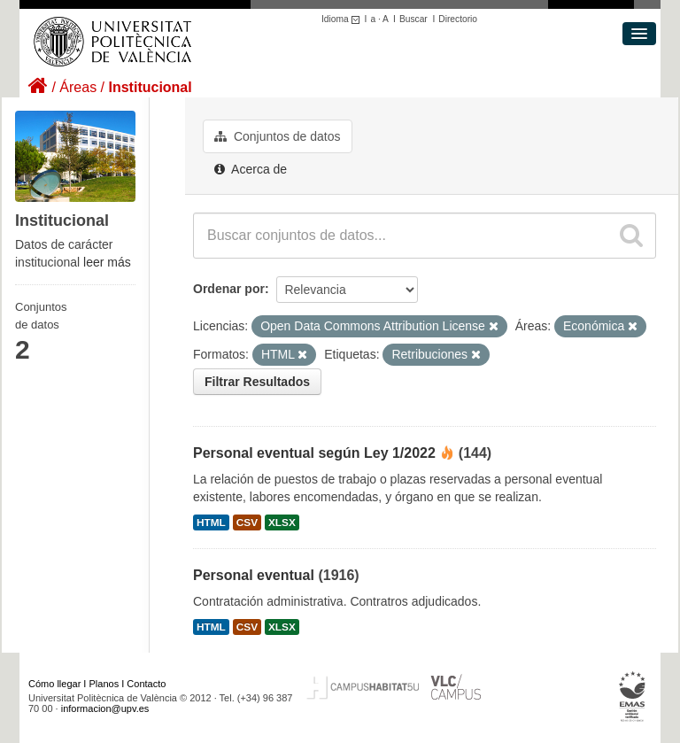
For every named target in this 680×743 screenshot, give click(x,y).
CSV (247, 522)
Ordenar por (229, 289)
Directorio (457, 19)
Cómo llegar (54, 683)
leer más (107, 262)
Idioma (343, 19)
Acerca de (250, 169)
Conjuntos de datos (277, 136)
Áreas (78, 87)
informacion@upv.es (105, 708)
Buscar (413, 19)
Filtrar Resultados (257, 382)
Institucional (149, 87)
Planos (104, 683)
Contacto (146, 683)
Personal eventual (253, 575)
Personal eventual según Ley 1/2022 (314, 453)
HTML (211, 522)
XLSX (282, 522)
